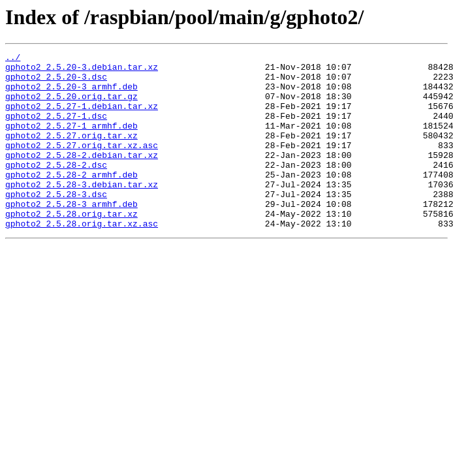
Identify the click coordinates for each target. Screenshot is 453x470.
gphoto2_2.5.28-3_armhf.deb (71, 235)
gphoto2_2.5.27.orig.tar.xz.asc (81, 164)
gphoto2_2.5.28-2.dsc (56, 188)
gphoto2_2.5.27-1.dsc (56, 129)
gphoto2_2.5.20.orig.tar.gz (71, 106)
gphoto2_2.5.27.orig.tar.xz (71, 153)
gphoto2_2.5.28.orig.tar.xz (71, 247)
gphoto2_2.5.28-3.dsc (56, 223)
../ (12, 59)
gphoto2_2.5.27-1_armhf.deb (71, 141)
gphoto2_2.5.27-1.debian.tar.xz (81, 117)
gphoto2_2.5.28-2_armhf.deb (71, 200)
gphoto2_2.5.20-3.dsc (56, 82)
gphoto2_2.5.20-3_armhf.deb (71, 94)
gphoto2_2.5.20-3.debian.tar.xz (81, 70)
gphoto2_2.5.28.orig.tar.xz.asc (81, 258)
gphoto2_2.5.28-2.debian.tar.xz (81, 176)
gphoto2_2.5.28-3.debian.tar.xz (81, 211)
